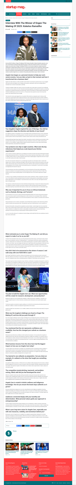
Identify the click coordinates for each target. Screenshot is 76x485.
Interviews (19, 14)
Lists (49, 14)
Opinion (37, 14)
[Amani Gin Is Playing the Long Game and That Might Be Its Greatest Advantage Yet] (54, 34)
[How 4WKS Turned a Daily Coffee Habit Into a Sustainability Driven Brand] (54, 50)
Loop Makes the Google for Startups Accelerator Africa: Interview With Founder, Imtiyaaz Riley (27, 452)
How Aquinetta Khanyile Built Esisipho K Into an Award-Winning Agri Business (12, 452)
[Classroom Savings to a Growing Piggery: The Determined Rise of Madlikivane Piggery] (54, 39)
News (29, 14)
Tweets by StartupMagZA (43, 466)
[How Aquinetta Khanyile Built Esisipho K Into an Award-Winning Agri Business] (12, 446)
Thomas (7, 29)
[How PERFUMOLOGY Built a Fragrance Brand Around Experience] (25, 475)
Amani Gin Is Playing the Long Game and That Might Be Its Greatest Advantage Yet (63, 33)
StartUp (24, 14)
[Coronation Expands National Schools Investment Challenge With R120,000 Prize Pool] (25, 468)
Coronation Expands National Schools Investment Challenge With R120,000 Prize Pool (33, 468)
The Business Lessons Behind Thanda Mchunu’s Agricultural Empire (63, 28)
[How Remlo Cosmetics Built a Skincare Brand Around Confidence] (54, 45)
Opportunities (44, 14)
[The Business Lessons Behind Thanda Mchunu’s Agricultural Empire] (54, 29)
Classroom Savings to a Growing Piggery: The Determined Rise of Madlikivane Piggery (64, 39)
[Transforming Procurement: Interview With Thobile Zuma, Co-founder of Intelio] (42, 446)
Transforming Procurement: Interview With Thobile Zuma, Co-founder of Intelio (42, 452)
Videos (33, 14)
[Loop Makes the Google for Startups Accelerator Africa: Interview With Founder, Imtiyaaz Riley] (27, 446)
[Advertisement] (48, 6)
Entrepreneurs (12, 14)
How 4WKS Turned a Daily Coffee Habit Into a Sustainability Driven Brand (64, 49)
